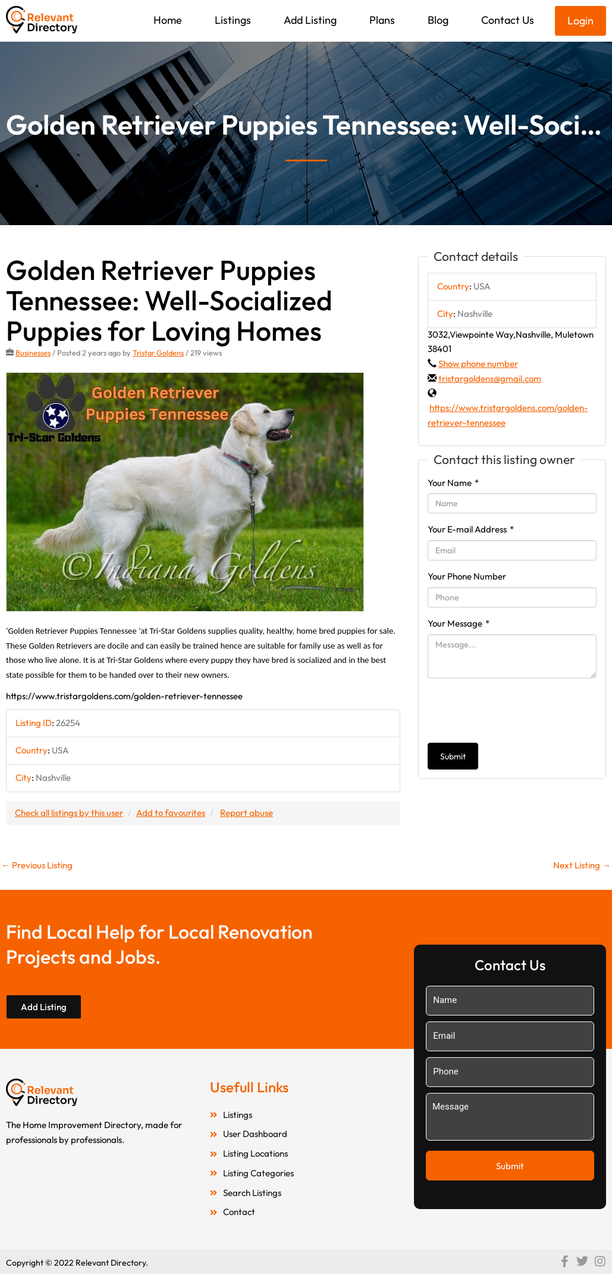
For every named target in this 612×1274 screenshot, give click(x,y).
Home (167, 20)
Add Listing (310, 20)
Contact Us (507, 20)
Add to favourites (170, 812)
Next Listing (582, 865)
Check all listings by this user (69, 812)
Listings (233, 20)
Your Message (458, 623)
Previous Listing (37, 865)
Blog (438, 20)
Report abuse (246, 812)
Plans (382, 20)
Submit (453, 756)
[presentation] (518, 710)
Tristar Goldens (158, 352)
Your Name (453, 482)
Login (580, 20)
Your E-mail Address (471, 529)
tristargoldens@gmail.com (489, 378)
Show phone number (478, 363)
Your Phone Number (467, 576)
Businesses (33, 352)
